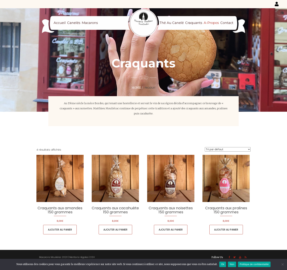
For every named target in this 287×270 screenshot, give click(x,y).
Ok (222, 264)
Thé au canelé (171, 23)
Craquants (193, 23)
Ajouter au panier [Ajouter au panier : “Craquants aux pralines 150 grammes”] (226, 229)
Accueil (60, 23)
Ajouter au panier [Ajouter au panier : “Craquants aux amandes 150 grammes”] (60, 229)
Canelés (73, 23)
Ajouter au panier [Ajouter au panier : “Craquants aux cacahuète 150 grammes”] (115, 229)
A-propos (211, 23)
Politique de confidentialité (254, 264)
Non (232, 264)
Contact (226, 23)
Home (136, 87)
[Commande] (228, 149)
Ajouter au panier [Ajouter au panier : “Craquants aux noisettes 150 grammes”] (171, 229)
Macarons (90, 23)
